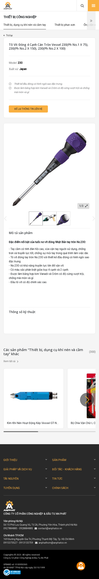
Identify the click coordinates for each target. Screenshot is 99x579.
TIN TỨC (57, 478)
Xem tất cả (10, 361)
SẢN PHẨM (59, 460)
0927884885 (10, 528)
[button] (87, 400)
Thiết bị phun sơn (65, 24)
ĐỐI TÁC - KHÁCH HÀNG (67, 469)
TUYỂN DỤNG (11, 488)
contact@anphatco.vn (50, 528)
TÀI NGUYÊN (10, 478)
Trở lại (8, 35)
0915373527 (10, 542)
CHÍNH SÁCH (60, 488)
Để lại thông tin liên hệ (28, 109)
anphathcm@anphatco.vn (53, 542)
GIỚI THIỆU (10, 460)
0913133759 (26, 542)
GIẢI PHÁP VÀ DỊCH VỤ (17, 469)
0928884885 (26, 528)
